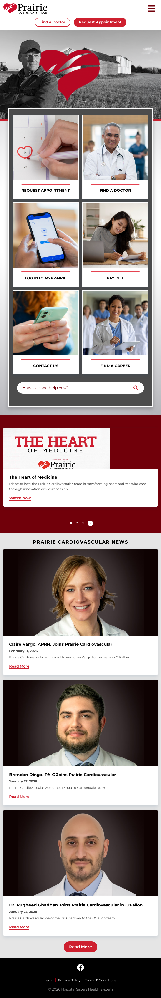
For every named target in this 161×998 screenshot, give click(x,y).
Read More (80, 946)
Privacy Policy (69, 980)
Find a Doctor (52, 22)
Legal (49, 980)
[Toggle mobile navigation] (151, 9)
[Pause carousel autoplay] (90, 523)
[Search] (135, 388)
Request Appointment (100, 22)
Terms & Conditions (100, 980)
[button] (71, 523)
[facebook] (80, 968)
